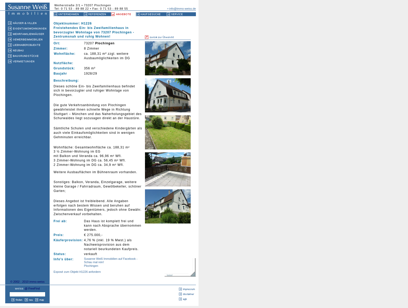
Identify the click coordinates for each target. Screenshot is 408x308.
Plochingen (91, 265)
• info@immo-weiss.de (181, 8)
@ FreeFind (32, 288)
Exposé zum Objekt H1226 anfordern (77, 271)
